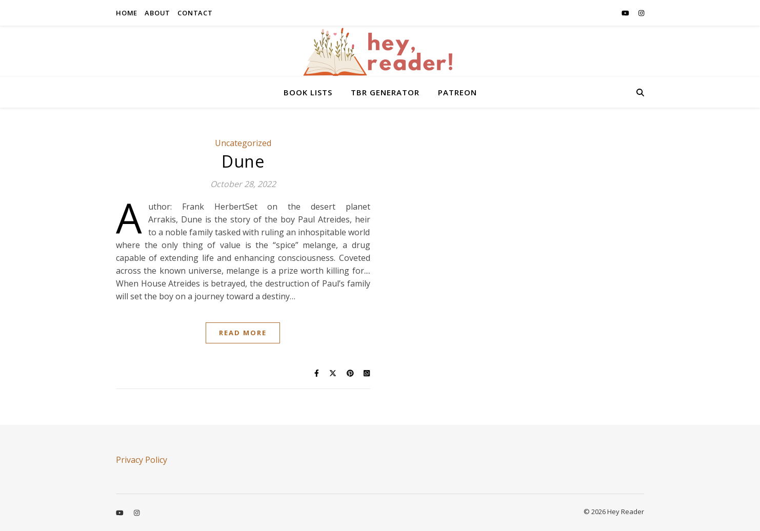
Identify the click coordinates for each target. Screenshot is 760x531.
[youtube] (626, 12)
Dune (243, 161)
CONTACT (195, 12)
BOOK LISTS (308, 92)
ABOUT (157, 12)
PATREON (457, 92)
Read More (243, 332)
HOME (126, 12)
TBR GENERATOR (385, 92)
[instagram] (641, 12)
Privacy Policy (141, 459)
